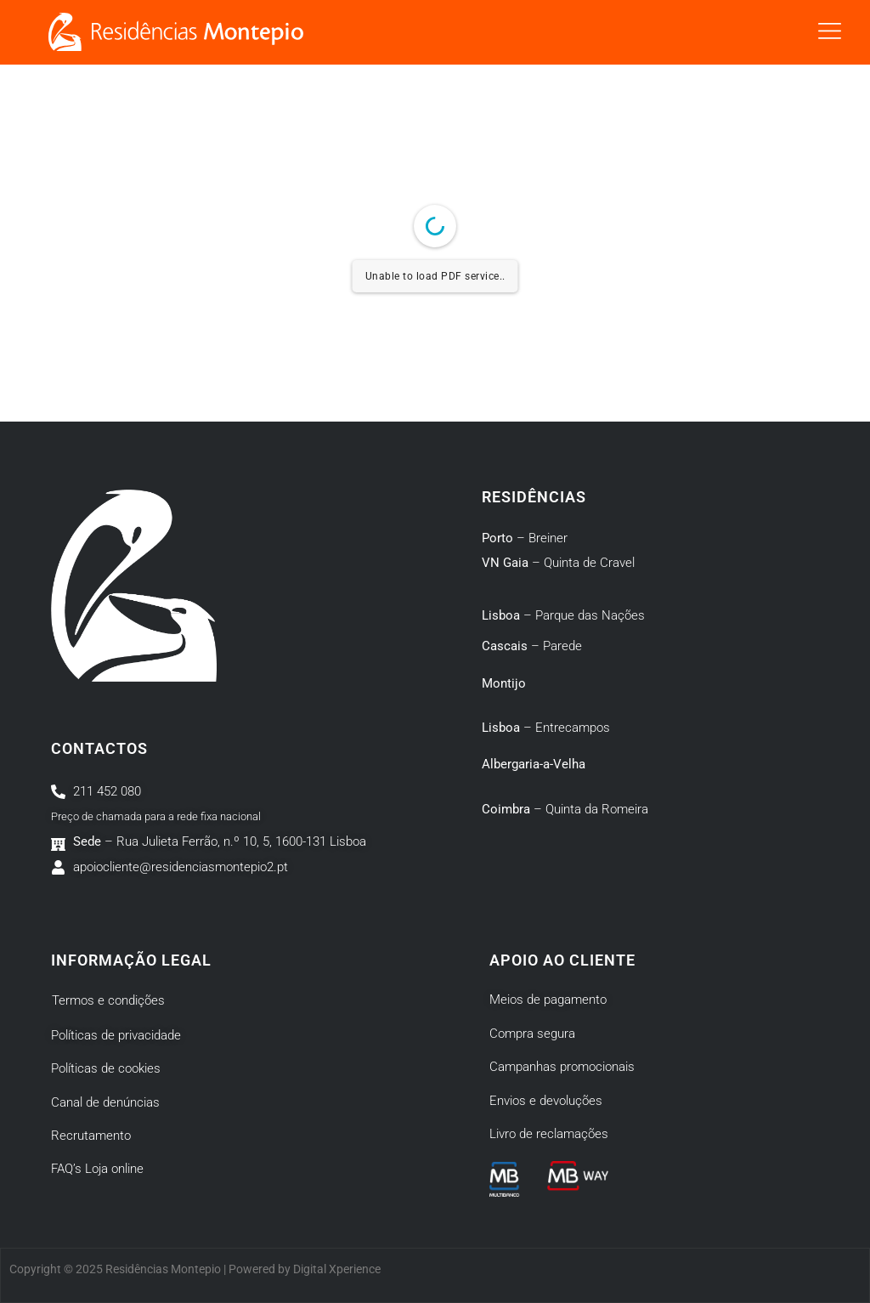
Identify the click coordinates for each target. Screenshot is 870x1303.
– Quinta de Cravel (558, 562)
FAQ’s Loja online (97, 1168)
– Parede (532, 646)
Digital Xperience (337, 1269)
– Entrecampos (546, 727)
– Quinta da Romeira (565, 809)
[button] (829, 32)
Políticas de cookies (106, 1068)
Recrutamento (91, 1135)
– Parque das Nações (563, 615)
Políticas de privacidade (116, 1035)
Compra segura (532, 1033)
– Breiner (525, 538)
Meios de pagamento (548, 999)
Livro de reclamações (548, 1134)
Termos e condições (108, 1000)
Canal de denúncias (105, 1102)
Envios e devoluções (545, 1100)
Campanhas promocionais (562, 1066)
